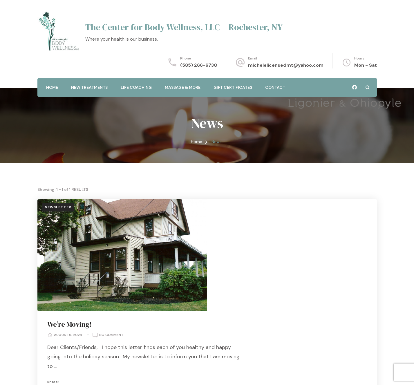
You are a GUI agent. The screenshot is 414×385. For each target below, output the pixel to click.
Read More (282, 321)
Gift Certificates (233, 87)
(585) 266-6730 (198, 65)
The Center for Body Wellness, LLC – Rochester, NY (184, 27)
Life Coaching (136, 87)
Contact (275, 87)
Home (52, 87)
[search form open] (367, 87)
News (240, 301)
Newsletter (58, 207)
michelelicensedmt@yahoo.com (285, 65)
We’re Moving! (241, 212)
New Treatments (89, 87)
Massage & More (182, 87)
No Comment (283, 223)
